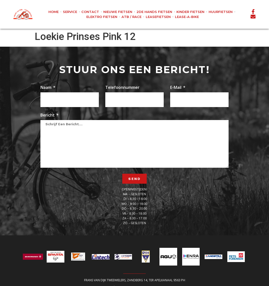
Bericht (48, 115)
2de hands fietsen (154, 12)
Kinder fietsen (190, 12)
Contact (90, 12)
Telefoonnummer (122, 87)
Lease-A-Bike (187, 17)
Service (70, 12)
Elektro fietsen (101, 17)
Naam (46, 87)
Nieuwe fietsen (117, 12)
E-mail (176, 87)
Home (53, 12)
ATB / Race (131, 17)
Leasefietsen (158, 17)
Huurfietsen (221, 12)
